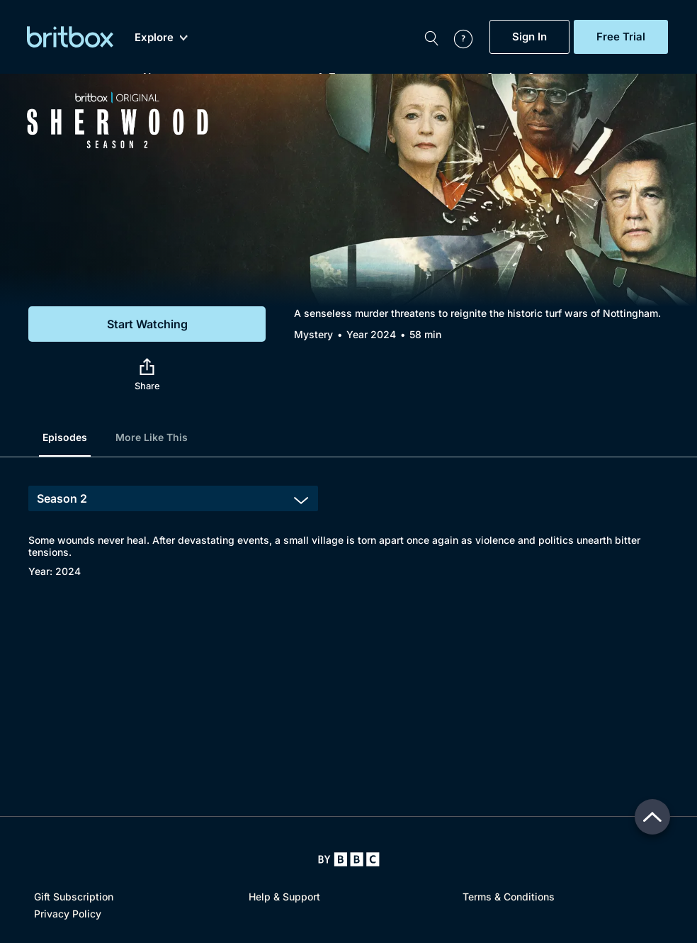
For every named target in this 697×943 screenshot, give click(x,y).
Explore (161, 37)
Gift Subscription (73, 897)
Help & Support (284, 897)
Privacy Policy (67, 914)
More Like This (151, 437)
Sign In (529, 36)
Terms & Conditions (509, 897)
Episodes (64, 437)
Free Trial (620, 36)
